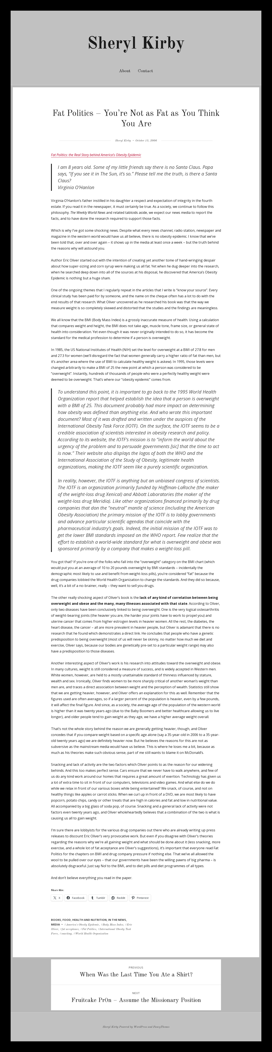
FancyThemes (161, 1027)
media (55, 924)
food (66, 920)
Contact (145, 71)
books (56, 920)
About (124, 71)
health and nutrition (89, 920)
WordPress (140, 1027)
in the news (117, 920)
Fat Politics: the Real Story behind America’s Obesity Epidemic (96, 154)
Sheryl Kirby (136, 44)
